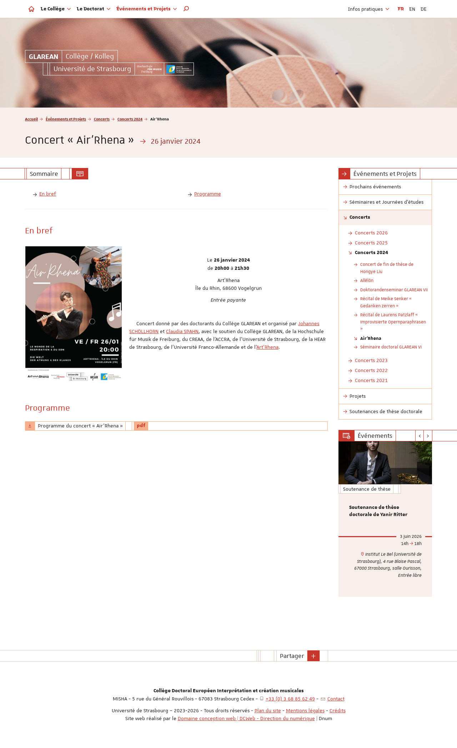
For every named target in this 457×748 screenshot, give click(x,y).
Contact (336, 698)
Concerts (102, 119)
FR (401, 9)
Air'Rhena (370, 338)
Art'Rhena (267, 347)
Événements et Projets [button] (146, 9)
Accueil (31, 119)
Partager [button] (292, 656)
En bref (47, 193)
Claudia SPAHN (182, 331)
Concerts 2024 (129, 119)
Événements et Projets (66, 119)
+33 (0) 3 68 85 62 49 (290, 698)
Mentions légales (305, 710)
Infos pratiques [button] (369, 9)
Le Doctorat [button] (94, 9)
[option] (385, 519)
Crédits (338, 710)
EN (412, 9)
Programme (207, 193)
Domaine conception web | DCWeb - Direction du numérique (246, 718)
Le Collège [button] (56, 9)
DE (424, 9)
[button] (186, 9)
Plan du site (268, 710)
